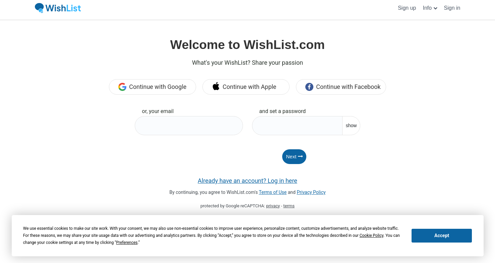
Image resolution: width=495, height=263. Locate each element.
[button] (430, 8)
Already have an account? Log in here (247, 180)
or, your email (158, 111)
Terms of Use (273, 192)
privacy (273, 205)
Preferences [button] (126, 242)
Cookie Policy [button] (371, 235)
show (351, 125)
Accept (441, 235)
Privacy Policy (311, 192)
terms (289, 205)
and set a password (282, 111)
